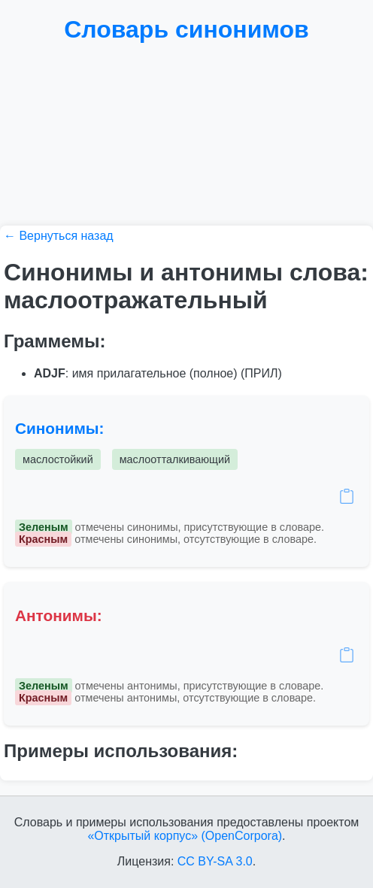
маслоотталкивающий (175, 459)
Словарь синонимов (186, 29)
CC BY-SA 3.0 (215, 861)
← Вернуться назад (59, 235)
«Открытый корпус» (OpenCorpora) (184, 835)
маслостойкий (58, 459)
